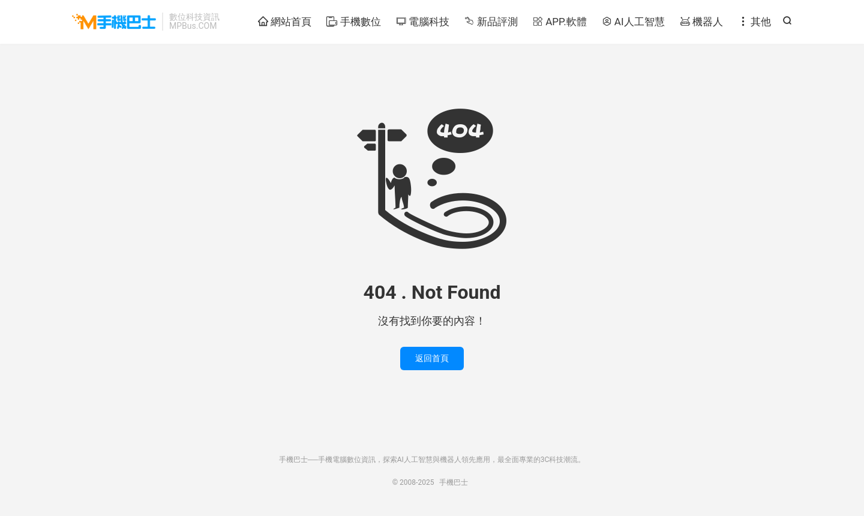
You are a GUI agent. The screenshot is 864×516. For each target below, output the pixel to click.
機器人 (701, 22)
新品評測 (491, 22)
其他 (754, 22)
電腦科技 (422, 22)
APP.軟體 (560, 22)
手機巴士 (114, 21)
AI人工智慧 (633, 22)
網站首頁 (284, 22)
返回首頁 (432, 358)
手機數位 (353, 22)
